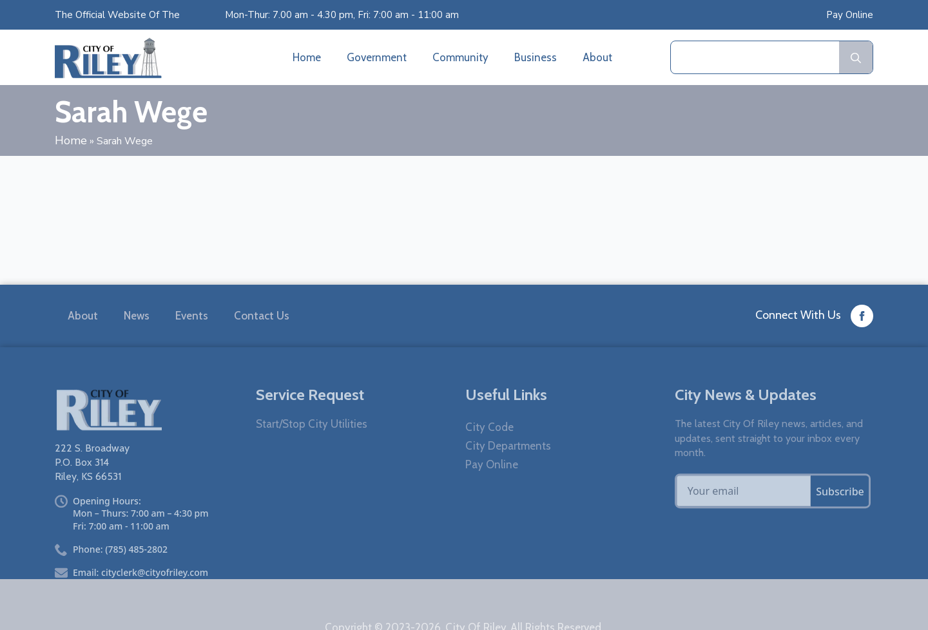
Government (377, 57)
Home (307, 57)
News (137, 316)
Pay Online (849, 14)
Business (535, 57)
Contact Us (261, 316)
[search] (856, 58)
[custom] (862, 317)
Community (460, 57)
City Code (489, 446)
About (597, 57)
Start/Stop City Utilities (311, 443)
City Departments (508, 464)
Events (191, 316)
